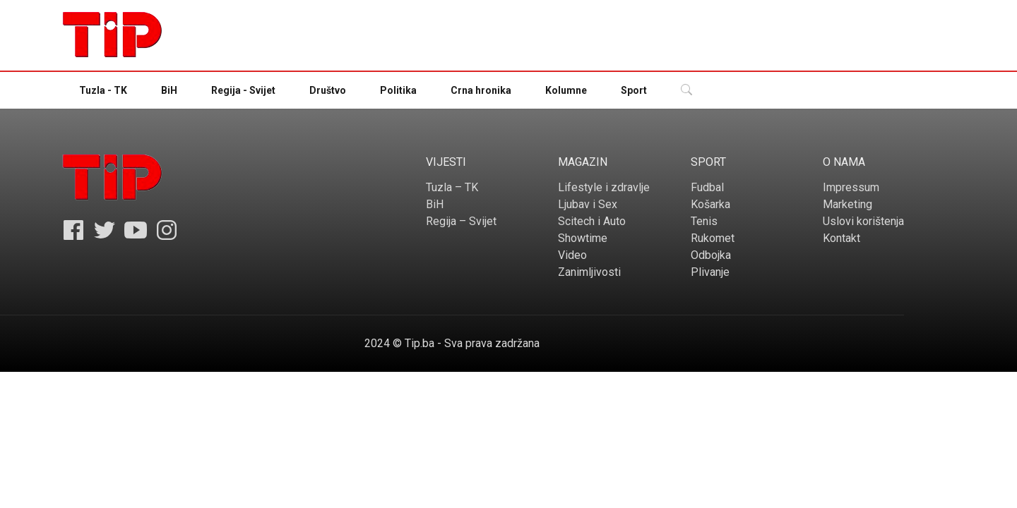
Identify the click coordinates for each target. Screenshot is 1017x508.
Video (572, 255)
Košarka (710, 204)
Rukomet (712, 238)
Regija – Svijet (461, 221)
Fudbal (707, 187)
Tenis (704, 221)
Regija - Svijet (243, 90)
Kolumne (566, 90)
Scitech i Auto (592, 221)
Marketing (847, 204)
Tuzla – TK (452, 187)
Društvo (327, 90)
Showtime (582, 238)
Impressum (851, 187)
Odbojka (711, 255)
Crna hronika (481, 90)
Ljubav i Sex (587, 204)
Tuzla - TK (103, 90)
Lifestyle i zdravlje (604, 187)
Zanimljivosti (589, 272)
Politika (398, 90)
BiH (169, 90)
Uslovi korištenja (863, 221)
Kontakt (841, 238)
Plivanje (710, 272)
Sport (634, 90)
